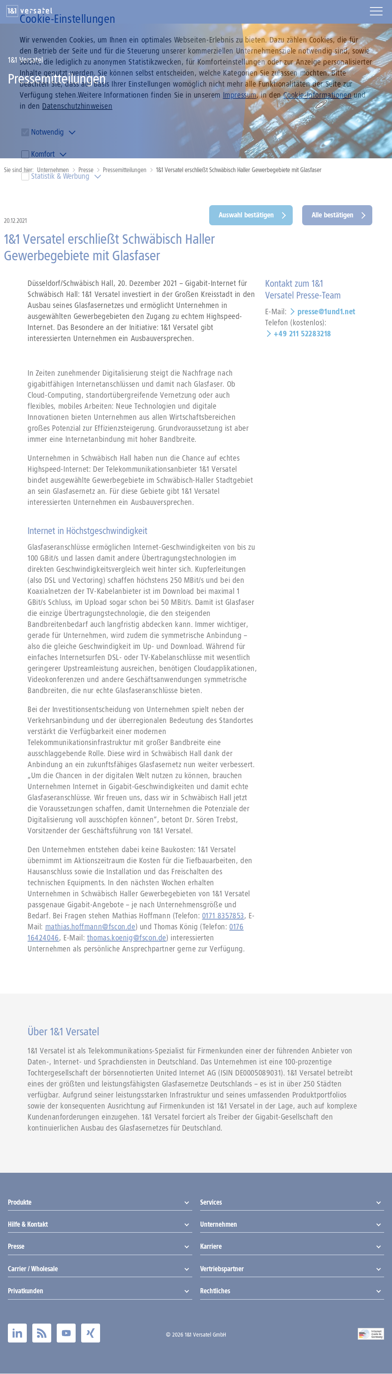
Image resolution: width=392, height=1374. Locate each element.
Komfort (43, 154)
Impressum (239, 95)
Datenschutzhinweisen (77, 106)
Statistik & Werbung (60, 176)
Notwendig (47, 132)
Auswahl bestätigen (246, 215)
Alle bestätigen (332, 215)
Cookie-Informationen (317, 95)
